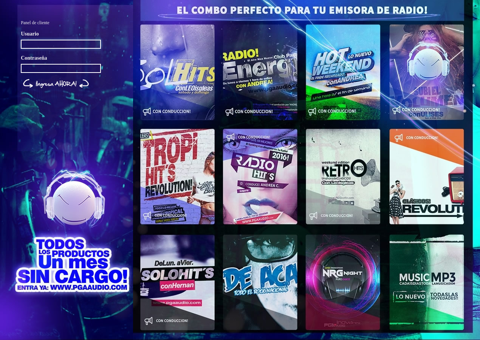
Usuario (30, 34)
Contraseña (34, 58)
